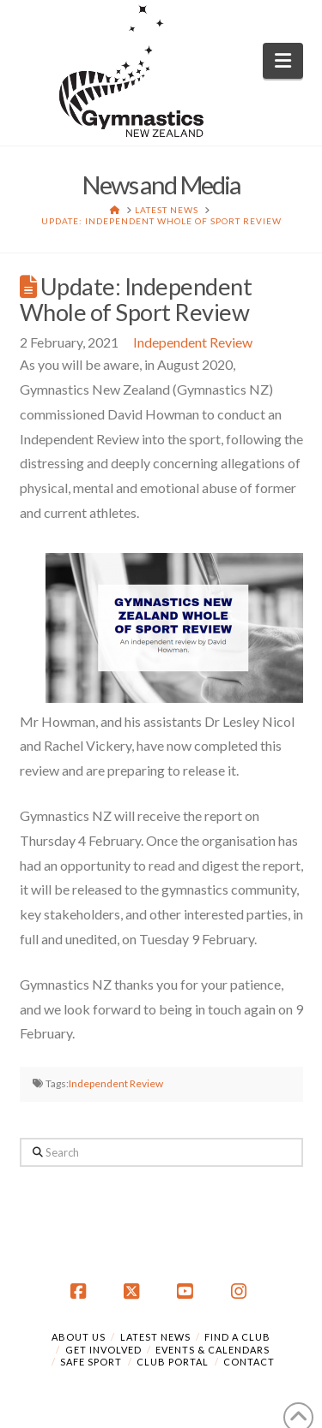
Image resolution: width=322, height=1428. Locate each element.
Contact (249, 1361)
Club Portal (173, 1361)
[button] (283, 61)
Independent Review (192, 342)
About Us (79, 1336)
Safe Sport (91, 1361)
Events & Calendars (212, 1349)
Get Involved (103, 1349)
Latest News (155, 1336)
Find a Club (237, 1336)
